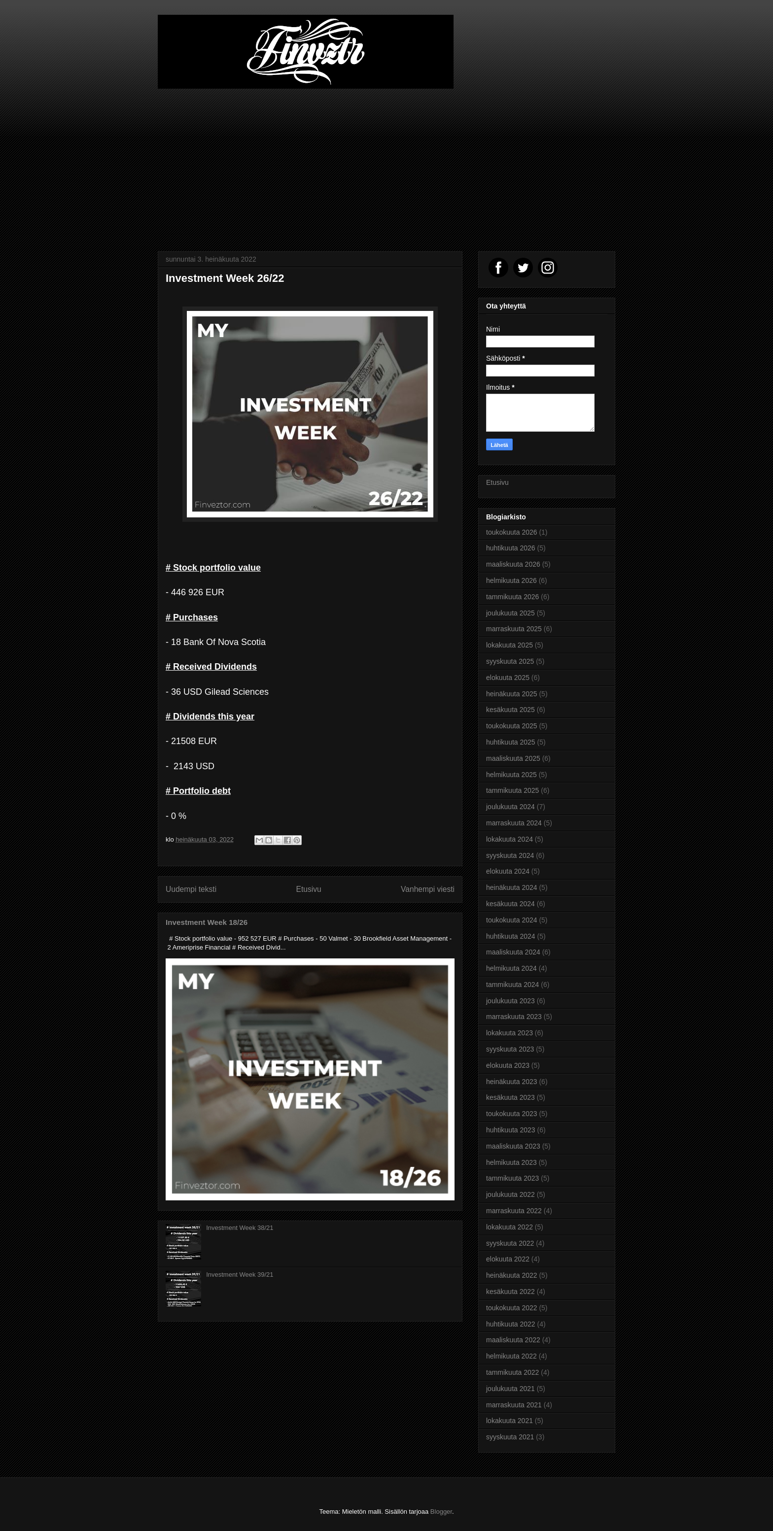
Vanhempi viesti (428, 889)
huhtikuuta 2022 (510, 1324)
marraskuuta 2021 (514, 1405)
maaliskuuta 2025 (513, 758)
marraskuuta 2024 (514, 823)
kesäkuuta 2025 (510, 710)
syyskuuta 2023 (510, 1049)
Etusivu (308, 889)
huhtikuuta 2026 (510, 548)
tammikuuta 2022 (512, 1372)
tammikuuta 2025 (512, 790)
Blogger (441, 1511)
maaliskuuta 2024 (513, 952)
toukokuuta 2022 (511, 1308)
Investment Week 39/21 (239, 1274)
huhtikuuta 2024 (510, 936)
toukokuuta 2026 (511, 532)
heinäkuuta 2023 (511, 1082)
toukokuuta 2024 (511, 920)
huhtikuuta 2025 (510, 742)
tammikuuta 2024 (512, 984)
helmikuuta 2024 (511, 968)
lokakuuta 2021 (509, 1421)
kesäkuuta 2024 (510, 904)
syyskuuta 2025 (510, 661)
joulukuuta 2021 (510, 1389)
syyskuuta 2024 (510, 855)
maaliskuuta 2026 (513, 564)
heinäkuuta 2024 (511, 887)
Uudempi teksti (191, 889)
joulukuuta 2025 (510, 613)
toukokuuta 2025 (511, 726)
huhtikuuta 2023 (510, 1130)
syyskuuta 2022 (510, 1243)
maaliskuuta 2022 (513, 1340)
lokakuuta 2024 (509, 839)
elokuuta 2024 (507, 871)
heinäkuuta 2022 (511, 1275)
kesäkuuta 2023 (510, 1097)
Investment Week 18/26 (206, 922)
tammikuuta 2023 (512, 1178)
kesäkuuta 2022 (510, 1291)
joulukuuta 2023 (510, 1001)
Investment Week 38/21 (239, 1227)
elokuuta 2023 (507, 1065)
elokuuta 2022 (507, 1259)
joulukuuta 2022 (510, 1194)
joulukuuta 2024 (510, 807)
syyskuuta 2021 (510, 1437)
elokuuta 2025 (507, 677)
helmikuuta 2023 (511, 1162)
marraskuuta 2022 (514, 1211)
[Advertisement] (386, 163)
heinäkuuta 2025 (511, 694)
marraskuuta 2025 (514, 629)
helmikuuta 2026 (511, 580)
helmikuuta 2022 (511, 1356)
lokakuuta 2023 (509, 1033)
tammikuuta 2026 (512, 597)
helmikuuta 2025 (511, 775)
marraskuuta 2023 (514, 1017)
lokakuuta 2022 (509, 1227)
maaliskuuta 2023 (513, 1146)
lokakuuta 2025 (509, 645)
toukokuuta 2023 (511, 1114)
